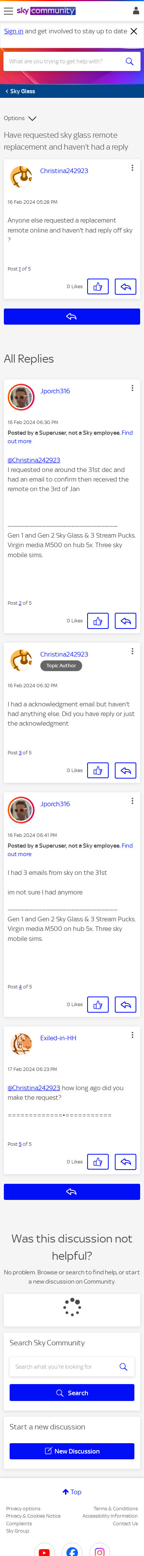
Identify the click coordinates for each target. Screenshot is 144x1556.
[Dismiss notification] (134, 31)
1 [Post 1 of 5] (20, 269)
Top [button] (76, 1492)
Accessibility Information (110, 1516)
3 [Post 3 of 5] (20, 753)
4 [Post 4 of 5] (20, 987)
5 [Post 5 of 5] (20, 1144)
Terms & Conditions (116, 1508)
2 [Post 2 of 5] (20, 603)
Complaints (19, 1523)
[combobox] (65, 61)
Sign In (134, 12)
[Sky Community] (47, 11)
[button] (132, 168)
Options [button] (14, 118)
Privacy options (23, 1508)
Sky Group (17, 1531)
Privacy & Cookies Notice (33, 1516)
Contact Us (125, 1523)
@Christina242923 (34, 460)
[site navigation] (8, 11)
